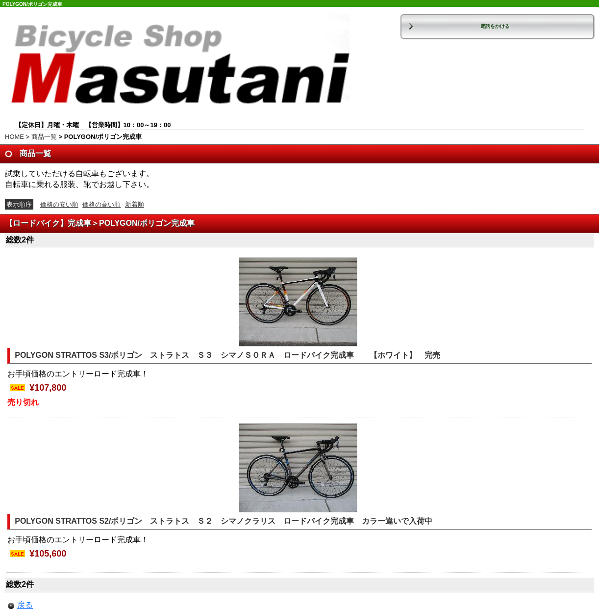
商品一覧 (44, 136)
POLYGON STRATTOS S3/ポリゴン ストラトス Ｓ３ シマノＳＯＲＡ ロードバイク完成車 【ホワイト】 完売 (227, 355)
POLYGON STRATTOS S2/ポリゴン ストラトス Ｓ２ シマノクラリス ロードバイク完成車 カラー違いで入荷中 (223, 521)
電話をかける (495, 26)
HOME (14, 136)
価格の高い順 (101, 204)
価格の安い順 (59, 204)
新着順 (134, 204)
